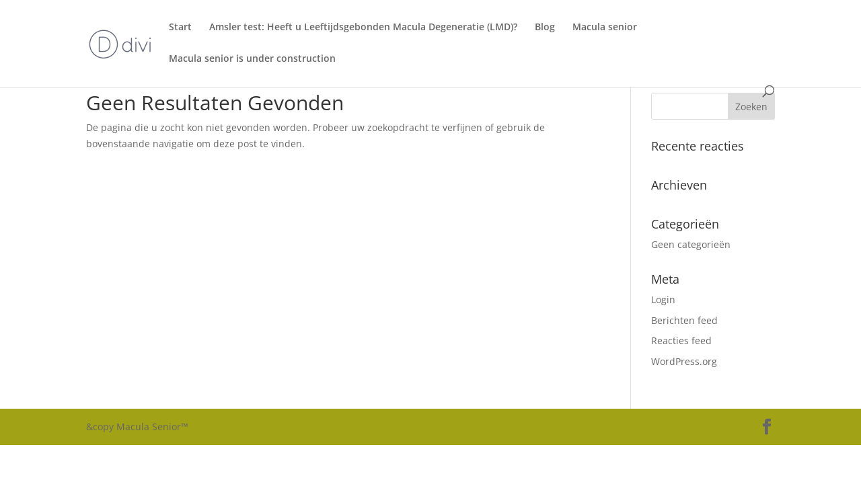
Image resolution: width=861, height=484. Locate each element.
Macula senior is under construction (252, 59)
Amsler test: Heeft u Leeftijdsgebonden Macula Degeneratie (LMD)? (363, 27)
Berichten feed (684, 320)
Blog (545, 27)
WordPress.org (684, 361)
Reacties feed (681, 340)
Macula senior (604, 27)
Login (663, 299)
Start (180, 27)
